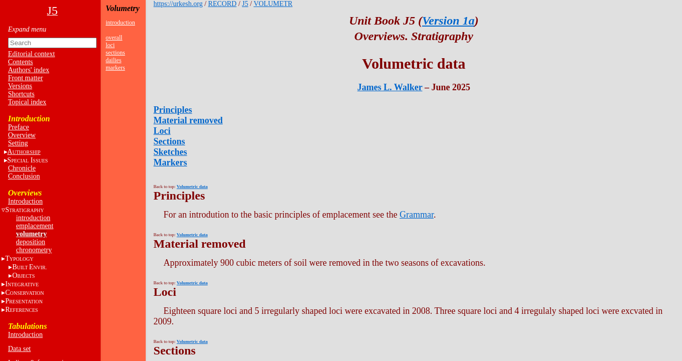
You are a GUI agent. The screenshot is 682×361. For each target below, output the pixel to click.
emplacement (35, 226)
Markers (170, 162)
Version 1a (448, 20)
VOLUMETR (272, 4)
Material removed (188, 120)
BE (29, 267)
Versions (20, 86)
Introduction (25, 201)
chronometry (34, 250)
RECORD (222, 4)
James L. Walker (390, 87)
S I (28, 160)
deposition (30, 242)
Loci (162, 131)
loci (110, 45)
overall (114, 37)
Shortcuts (21, 94)
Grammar (417, 215)
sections (115, 52)
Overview (22, 135)
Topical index (27, 102)
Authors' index (28, 70)
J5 (245, 4)
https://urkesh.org (178, 4)
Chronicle (22, 168)
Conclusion (24, 176)
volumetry (31, 234)
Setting (18, 143)
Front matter (25, 78)
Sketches (170, 152)
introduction (33, 218)
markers (115, 67)
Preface (18, 127)
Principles (173, 110)
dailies (113, 60)
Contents (20, 62)
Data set (19, 348)
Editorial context (31, 54)
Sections (169, 141)
